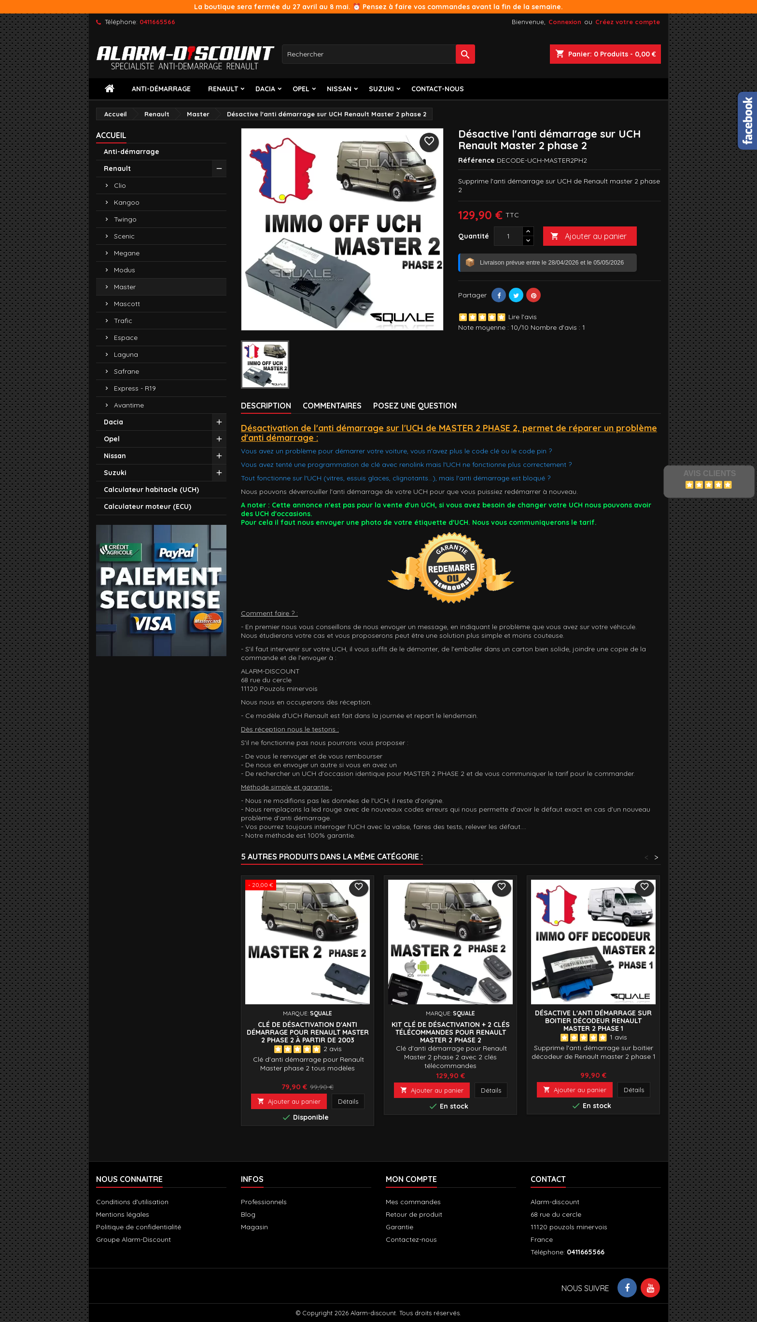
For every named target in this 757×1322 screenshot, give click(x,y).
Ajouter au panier (588, 236)
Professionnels (264, 1201)
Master (125, 286)
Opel (301, 88)
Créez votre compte (627, 22)
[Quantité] (508, 236)
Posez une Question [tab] (415, 405)
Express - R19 (135, 388)
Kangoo (127, 202)
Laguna (126, 354)
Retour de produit (414, 1214)
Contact (548, 1179)
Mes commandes (413, 1201)
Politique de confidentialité (138, 1227)
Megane (127, 253)
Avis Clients (709, 473)
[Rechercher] (378, 54)
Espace (126, 337)
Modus (124, 270)
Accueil (111, 135)
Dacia (265, 88)
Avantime (129, 405)
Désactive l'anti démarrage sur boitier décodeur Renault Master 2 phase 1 (593, 1021)
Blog (248, 1214)
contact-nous (437, 88)
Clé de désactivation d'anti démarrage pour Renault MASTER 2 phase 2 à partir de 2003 (308, 1032)
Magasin (254, 1227)
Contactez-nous (411, 1239)
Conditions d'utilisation (132, 1201)
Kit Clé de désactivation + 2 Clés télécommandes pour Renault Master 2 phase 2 (451, 1032)
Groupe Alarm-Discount (133, 1239)
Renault (223, 88)
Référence (476, 160)
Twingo (125, 219)
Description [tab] (266, 405)
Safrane (126, 371)
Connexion (564, 22)
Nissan (339, 88)
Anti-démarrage (161, 88)
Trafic (123, 320)
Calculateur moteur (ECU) (147, 506)
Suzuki (381, 88)
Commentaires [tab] (332, 405)
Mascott (127, 303)
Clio (120, 185)
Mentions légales (122, 1214)
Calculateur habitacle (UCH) (151, 489)
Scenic (124, 236)
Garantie (399, 1227)
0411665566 (157, 22)
